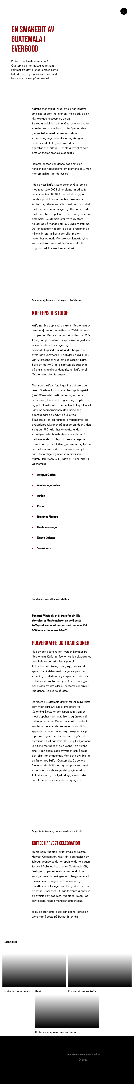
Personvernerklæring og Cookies (83, 1054)
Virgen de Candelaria (63, 881)
